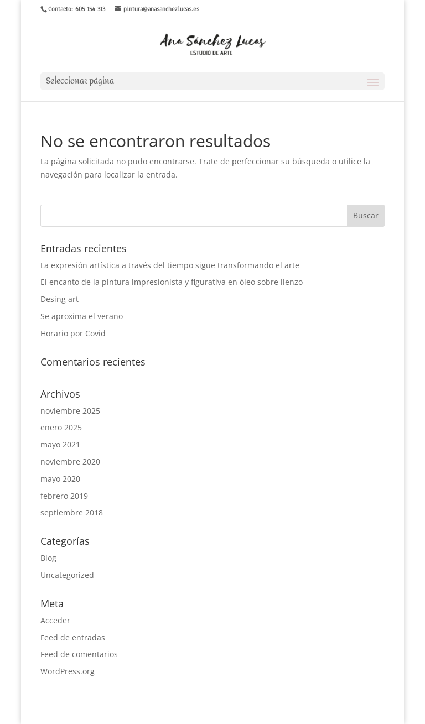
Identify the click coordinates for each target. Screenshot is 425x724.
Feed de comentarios (79, 654)
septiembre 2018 (71, 512)
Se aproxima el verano (81, 316)
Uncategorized (67, 575)
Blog (48, 558)
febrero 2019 (64, 496)
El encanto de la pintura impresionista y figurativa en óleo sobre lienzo (171, 282)
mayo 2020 (60, 478)
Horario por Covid (73, 333)
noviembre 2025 (70, 410)
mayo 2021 (60, 444)
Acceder (55, 620)
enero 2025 (61, 427)
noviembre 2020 (70, 461)
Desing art (59, 299)
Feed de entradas (72, 637)
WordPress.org (67, 671)
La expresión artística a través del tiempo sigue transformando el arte (169, 265)
